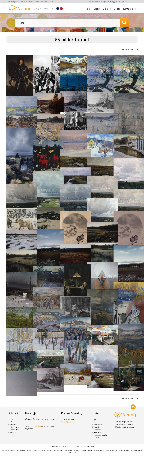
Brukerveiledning (99, 422)
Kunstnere (13, 425)
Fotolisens (97, 432)
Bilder (117, 8)
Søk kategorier (13, 2)
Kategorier (13, 422)
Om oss (107, 8)
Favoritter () (94, 2)
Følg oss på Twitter (125, 424)
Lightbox (105, 2)
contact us (37, 426)
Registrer (123, 2)
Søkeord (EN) (14, 427)
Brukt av (96, 438)
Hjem (87, 8)
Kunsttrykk (97, 430)
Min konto (13, 432)
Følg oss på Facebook (125, 421)
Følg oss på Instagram (125, 427)
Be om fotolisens (27, 2)
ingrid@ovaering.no (69, 422)
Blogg (97, 8)
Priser (51, 2)
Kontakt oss (129, 8)
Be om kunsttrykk (41, 2)
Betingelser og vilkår (101, 435)
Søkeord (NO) (14, 430)
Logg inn (113, 2)
